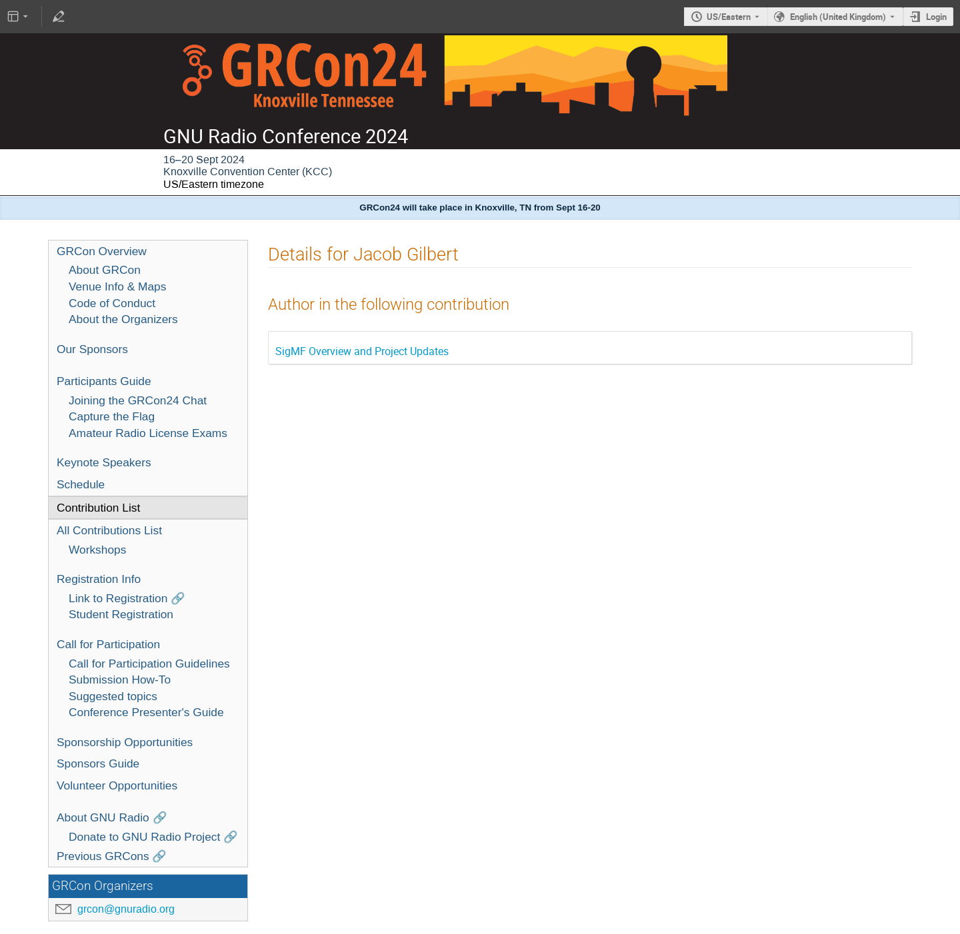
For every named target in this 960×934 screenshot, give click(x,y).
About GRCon (105, 269)
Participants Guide (104, 381)
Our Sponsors (92, 349)
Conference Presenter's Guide (146, 712)
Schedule (81, 484)
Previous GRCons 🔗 (112, 856)
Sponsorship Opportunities (125, 742)
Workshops (97, 549)
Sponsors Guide (98, 763)
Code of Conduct (112, 303)
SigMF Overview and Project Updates (362, 351)
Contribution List (98, 507)
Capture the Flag (112, 416)
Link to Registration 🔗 (127, 598)
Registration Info (99, 579)
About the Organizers (123, 319)
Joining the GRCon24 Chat (138, 400)
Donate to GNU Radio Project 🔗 (153, 836)
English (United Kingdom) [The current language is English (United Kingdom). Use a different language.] (838, 17)
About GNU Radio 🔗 (112, 817)
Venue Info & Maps (117, 286)
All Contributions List (109, 530)
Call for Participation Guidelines (149, 663)
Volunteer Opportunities (117, 785)
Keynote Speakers (104, 462)
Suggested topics (113, 696)
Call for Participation (108, 644)
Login (936, 17)
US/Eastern (729, 17)
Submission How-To (120, 679)
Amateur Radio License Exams (148, 433)
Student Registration (121, 614)
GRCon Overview (102, 251)
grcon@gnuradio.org (126, 909)
